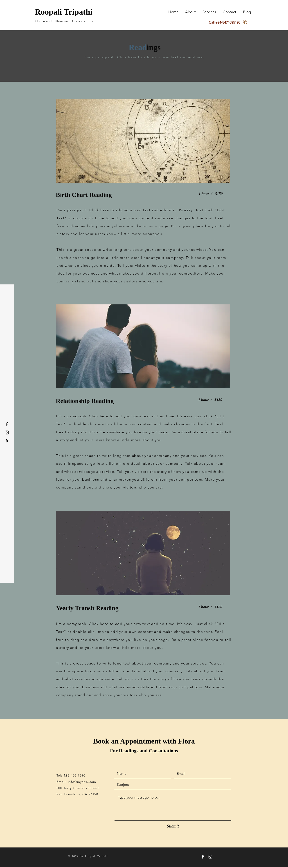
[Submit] (173, 826)
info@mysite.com (82, 782)
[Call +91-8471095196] (228, 22)
